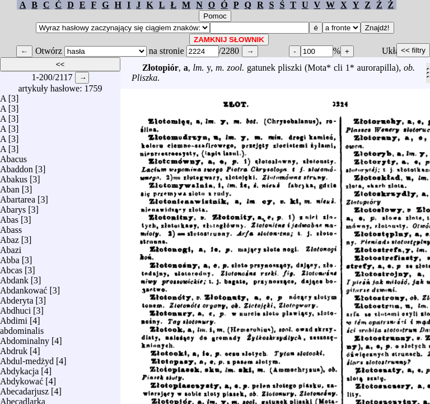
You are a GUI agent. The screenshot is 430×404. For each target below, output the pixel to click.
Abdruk (13, 348)
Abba (10, 257)
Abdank (14, 277)
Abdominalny (24, 338)
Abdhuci (15, 308)
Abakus (13, 176)
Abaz (9, 237)
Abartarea (17, 196)
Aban (10, 186)
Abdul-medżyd (27, 358)
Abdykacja (19, 368)
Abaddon (16, 166)
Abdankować (23, 287)
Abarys (13, 207)
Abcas (11, 267)
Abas (9, 217)
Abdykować (21, 378)
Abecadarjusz (24, 388)
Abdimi (13, 318)
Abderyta (17, 297)
